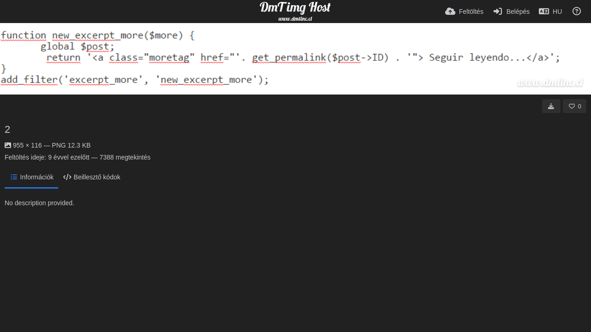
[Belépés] (511, 11)
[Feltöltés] (464, 11)
